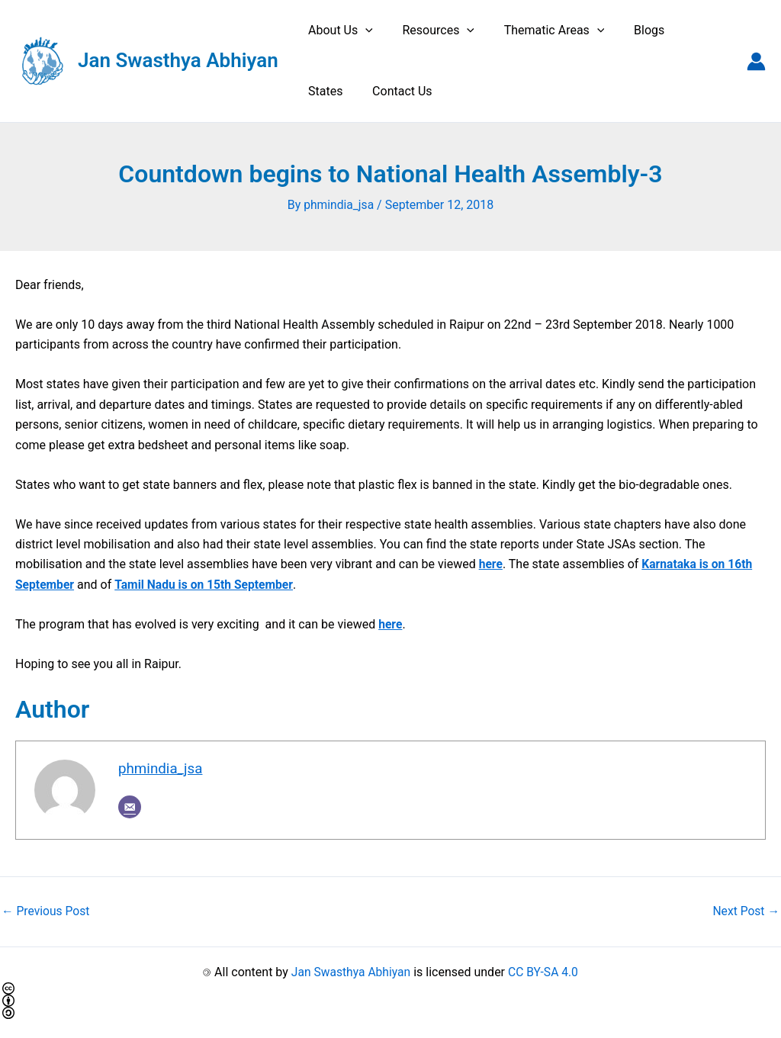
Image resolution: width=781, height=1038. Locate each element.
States (688, 30)
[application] (363, 30)
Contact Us (336, 91)
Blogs (631, 30)
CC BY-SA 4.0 (544, 971)
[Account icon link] (756, 61)
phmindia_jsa (161, 769)
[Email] (129, 806)
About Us (338, 30)
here (491, 564)
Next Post (745, 911)
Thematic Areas (541, 30)
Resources (430, 30)
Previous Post (47, 911)
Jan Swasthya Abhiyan (178, 60)
